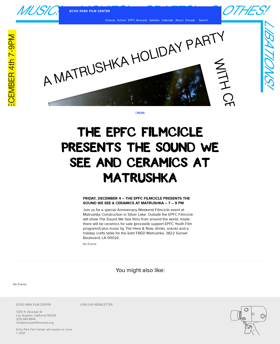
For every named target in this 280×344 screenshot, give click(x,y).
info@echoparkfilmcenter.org (35, 322)
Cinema (110, 20)
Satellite (154, 20)
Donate (190, 20)
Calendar (167, 20)
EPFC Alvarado (137, 20)
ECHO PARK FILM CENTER (89, 11)
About (179, 20)
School (121, 20)
